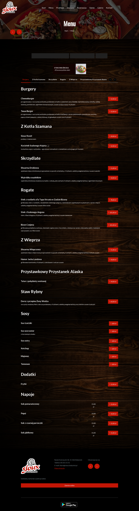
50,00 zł (113, 178)
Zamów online (69, 485)
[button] (48, 145)
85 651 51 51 (65, 463)
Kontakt (109, 8)
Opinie (92, 8)
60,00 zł (113, 301)
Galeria (100, 8)
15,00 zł (113, 404)
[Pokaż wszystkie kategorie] (114, 79)
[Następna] (110, 79)
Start (44, 8)
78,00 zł (113, 200)
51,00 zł (113, 168)
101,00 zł (112, 212)
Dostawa (70, 8)
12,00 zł (113, 384)
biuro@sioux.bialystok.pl (68, 465)
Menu (51, 8)
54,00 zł (113, 281)
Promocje (60, 8)
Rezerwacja (81, 8)
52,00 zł (113, 99)
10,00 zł (113, 414)
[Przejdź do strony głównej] (9, 8)
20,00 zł (113, 136)
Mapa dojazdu (59, 468)
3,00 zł (113, 323)
